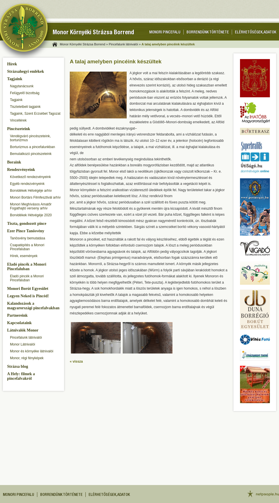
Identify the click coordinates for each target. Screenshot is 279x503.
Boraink (14, 162)
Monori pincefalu (164, 33)
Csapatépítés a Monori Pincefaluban (27, 247)
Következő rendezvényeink (30, 177)
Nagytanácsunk (22, 86)
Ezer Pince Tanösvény (25, 231)
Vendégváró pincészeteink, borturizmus (30, 138)
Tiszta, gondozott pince (26, 223)
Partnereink (17, 315)
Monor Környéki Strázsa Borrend (93, 33)
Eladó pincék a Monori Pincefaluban (26, 266)
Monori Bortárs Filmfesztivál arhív (35, 197)
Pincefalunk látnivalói (26, 338)
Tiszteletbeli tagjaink (25, 107)
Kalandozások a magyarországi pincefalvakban (33, 305)
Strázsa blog (17, 366)
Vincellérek (18, 120)
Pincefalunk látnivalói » (125, 44)
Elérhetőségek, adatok (255, 33)
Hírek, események (24, 256)
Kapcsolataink (19, 323)
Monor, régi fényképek (27, 358)
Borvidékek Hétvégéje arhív (31, 191)
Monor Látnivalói (22, 344)
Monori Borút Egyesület (27, 288)
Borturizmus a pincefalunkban (32, 147)
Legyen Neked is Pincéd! (28, 296)
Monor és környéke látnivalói (31, 351)
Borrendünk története (207, 33)
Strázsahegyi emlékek (25, 71)
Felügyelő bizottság (24, 93)
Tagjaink (14, 79)
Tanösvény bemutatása (27, 238)
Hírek (12, 64)
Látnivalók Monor (22, 330)
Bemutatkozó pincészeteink (31, 154)
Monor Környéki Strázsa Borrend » (84, 44)
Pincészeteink (18, 129)
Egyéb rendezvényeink (27, 184)
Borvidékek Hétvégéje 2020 (31, 215)
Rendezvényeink (21, 169)
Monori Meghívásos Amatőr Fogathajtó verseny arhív (31, 206)
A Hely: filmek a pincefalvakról (21, 376)
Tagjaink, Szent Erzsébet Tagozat (35, 114)
